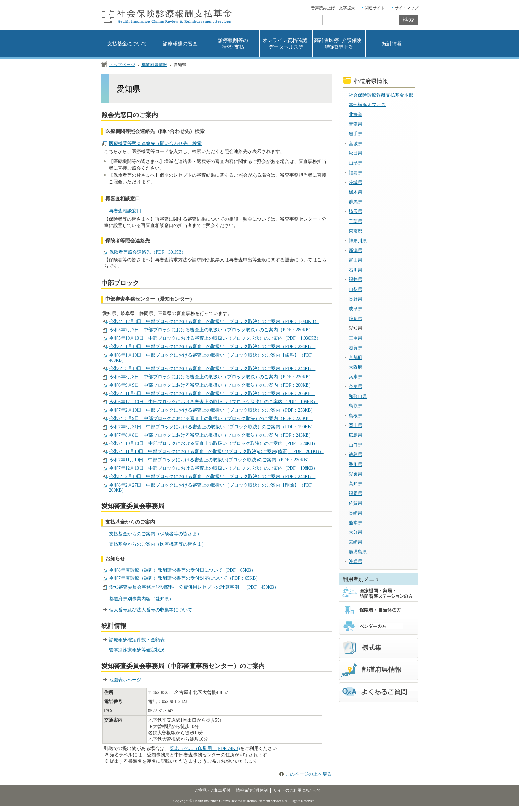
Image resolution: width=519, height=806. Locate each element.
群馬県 (355, 201)
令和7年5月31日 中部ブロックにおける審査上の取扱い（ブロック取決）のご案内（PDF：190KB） (212, 426)
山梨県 (355, 289)
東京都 (355, 231)
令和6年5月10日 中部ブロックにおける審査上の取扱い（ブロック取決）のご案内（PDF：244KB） (212, 368)
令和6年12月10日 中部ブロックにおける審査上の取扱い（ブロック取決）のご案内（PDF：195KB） (213, 401)
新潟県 (355, 250)
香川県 (355, 464)
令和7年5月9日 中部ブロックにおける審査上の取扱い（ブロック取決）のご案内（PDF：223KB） (211, 418)
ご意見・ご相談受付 (212, 790)
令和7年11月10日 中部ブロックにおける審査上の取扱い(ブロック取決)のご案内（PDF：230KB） (210, 459)
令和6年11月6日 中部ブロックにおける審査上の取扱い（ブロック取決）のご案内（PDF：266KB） (212, 393)
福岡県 (355, 493)
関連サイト (375, 8)
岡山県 (355, 425)
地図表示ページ (125, 679)
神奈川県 (358, 240)
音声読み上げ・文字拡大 (333, 8)
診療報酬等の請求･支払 (233, 44)
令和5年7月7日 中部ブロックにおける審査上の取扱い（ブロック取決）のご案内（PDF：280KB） (211, 329)
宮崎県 (355, 542)
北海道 (355, 114)
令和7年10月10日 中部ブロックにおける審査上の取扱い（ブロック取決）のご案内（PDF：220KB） (213, 443)
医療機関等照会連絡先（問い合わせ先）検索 (155, 143)
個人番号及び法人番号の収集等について (150, 609)
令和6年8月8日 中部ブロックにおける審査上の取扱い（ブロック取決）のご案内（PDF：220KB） (211, 376)
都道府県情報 (154, 64)
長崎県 (355, 513)
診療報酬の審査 (180, 43)
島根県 (355, 415)
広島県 (355, 435)
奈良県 (355, 386)
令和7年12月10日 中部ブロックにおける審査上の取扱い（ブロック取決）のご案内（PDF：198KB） (213, 468)
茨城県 (355, 182)
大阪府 (355, 367)
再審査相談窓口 (125, 210)
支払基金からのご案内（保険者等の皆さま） (155, 533)
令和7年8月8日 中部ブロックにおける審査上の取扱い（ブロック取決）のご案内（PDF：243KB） (211, 435)
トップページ (122, 64)
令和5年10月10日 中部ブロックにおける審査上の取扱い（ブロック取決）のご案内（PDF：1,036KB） (215, 338)
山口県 (355, 445)
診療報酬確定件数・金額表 (137, 639)
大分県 (355, 532)
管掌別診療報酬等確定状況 (137, 649)
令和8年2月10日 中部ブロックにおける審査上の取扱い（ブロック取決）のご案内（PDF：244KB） (212, 476)
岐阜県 (355, 308)
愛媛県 (355, 474)
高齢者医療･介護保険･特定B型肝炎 (339, 44)
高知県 (355, 483)
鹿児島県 (358, 551)
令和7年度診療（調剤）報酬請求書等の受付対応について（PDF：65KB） (184, 578)
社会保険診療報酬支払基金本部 (381, 95)
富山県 (355, 260)
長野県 (355, 299)
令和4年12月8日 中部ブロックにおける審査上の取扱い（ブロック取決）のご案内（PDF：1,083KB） (214, 321)
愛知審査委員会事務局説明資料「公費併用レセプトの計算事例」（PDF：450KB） (194, 587)
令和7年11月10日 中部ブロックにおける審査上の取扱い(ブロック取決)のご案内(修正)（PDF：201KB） (216, 451)
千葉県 (355, 221)
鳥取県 (355, 405)
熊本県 (355, 522)
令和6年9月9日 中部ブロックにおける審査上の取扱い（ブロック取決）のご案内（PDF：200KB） (211, 385)
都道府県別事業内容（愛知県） (141, 598)
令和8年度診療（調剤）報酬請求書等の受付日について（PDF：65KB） (182, 570)
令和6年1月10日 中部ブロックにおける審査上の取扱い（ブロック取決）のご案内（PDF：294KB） (212, 346)
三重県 (355, 338)
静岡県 (355, 318)
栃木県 (355, 192)
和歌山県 (358, 396)
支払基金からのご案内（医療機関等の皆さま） (157, 544)
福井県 (355, 279)
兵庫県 (355, 376)
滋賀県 (355, 347)
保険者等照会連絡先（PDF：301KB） (147, 252)
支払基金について (127, 43)
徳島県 (355, 454)
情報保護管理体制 (252, 790)
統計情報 (392, 43)
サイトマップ (406, 8)
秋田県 (355, 153)
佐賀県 (355, 503)
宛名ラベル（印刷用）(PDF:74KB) (205, 748)
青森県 (355, 124)
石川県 (355, 270)
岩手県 (355, 133)
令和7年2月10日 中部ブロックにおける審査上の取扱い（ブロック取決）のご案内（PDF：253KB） (212, 410)
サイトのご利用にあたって (297, 790)
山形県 (355, 162)
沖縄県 (355, 561)
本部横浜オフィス (367, 104)
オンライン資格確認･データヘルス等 (286, 44)
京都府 (355, 357)
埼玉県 (355, 211)
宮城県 (355, 143)
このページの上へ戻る (308, 774)
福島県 (355, 172)
